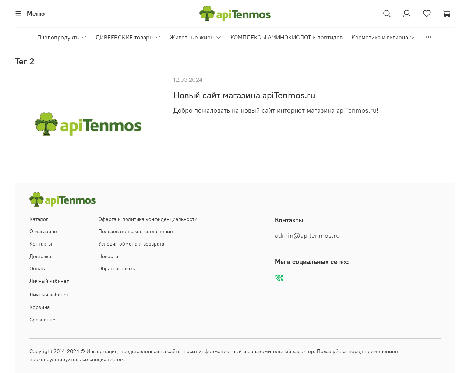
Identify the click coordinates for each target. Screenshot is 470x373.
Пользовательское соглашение (135, 231)
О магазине (43, 231)
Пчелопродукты (62, 37)
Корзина (39, 307)
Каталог (38, 219)
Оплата (37, 268)
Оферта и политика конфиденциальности (147, 219)
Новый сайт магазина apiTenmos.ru (244, 95)
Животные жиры (196, 37)
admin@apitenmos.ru (307, 236)
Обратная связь (116, 268)
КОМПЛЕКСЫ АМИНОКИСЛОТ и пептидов (286, 37)
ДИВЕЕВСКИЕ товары (128, 37)
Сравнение (42, 319)
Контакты (40, 243)
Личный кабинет (49, 281)
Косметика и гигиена (383, 37)
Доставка (40, 256)
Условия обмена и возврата (131, 243)
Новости (108, 256)
